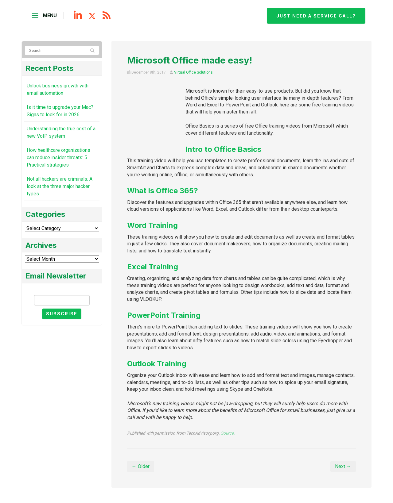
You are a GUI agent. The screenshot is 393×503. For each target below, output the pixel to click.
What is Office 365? (162, 190)
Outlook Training (156, 363)
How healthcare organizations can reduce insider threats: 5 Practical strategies (58, 157)
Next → (343, 466)
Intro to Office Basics (223, 149)
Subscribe (61, 313)
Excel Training (152, 266)
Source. (228, 433)
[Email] (62, 300)
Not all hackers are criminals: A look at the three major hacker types (59, 186)
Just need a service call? (315, 15)
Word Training (152, 225)
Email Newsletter (61, 290)
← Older (141, 466)
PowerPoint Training (163, 315)
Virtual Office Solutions (193, 72)
